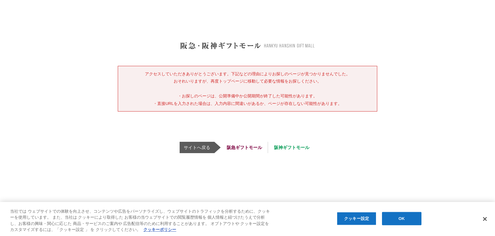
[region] (247, 219)
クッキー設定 (356, 218)
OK (401, 218)
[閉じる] (485, 219)
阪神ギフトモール (291, 147)
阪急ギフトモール (244, 147)
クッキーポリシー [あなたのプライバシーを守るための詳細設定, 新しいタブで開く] (159, 229)
